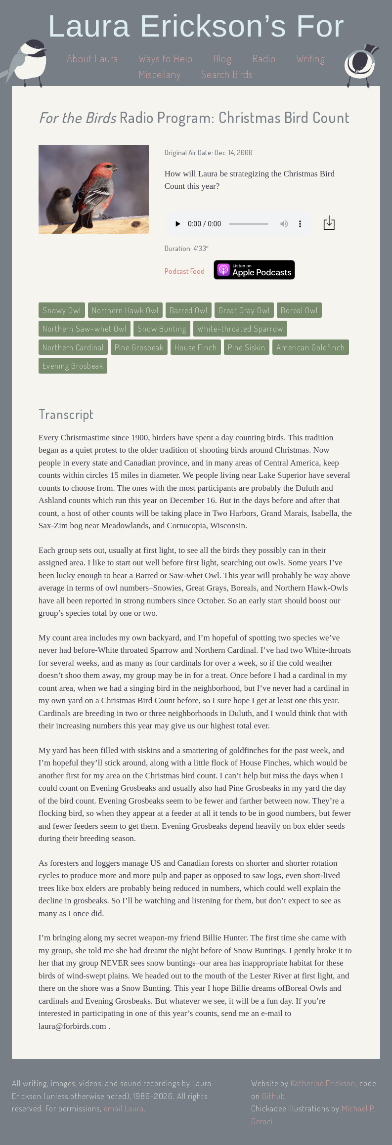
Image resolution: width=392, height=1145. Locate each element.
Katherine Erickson (323, 1083)
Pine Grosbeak (139, 347)
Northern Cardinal (73, 347)
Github (273, 1096)
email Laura (124, 1108)
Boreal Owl (299, 310)
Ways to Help (166, 58)
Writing (310, 58)
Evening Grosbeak (73, 365)
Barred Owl (189, 310)
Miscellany (159, 74)
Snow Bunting (161, 328)
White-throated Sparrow (240, 328)
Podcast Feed (185, 271)
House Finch (195, 347)
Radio (265, 58)
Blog (222, 58)
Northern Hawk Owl (125, 310)
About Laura (94, 58)
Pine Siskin (246, 347)
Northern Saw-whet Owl (85, 328)
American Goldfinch (310, 347)
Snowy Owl (62, 310)
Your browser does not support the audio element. (239, 224)
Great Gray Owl (244, 310)
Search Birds (227, 74)
